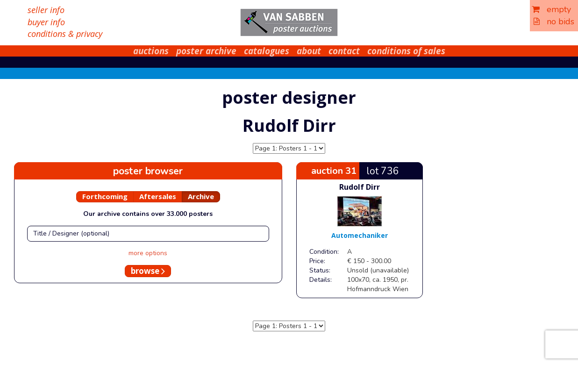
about (309, 51)
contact (344, 51)
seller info (46, 9)
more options (147, 253)
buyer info (46, 22)
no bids (554, 21)
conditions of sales (406, 51)
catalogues (266, 51)
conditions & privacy (65, 33)
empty (551, 9)
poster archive (206, 51)
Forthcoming (105, 196)
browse (148, 270)
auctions (151, 51)
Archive (201, 196)
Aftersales (157, 196)
